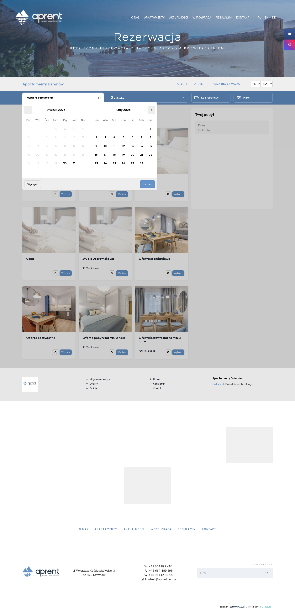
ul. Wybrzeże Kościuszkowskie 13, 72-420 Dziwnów (94, 573)
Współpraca (201, 17)
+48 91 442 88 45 (158, 575)
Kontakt (242, 17)
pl (259, 17)
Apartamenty (154, 17)
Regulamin (224, 17)
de (274, 17)
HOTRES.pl (265, 607)
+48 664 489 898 (158, 570)
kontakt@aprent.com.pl (158, 579)
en (266, 17)
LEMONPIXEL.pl (237, 607)
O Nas (135, 17)
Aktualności (178, 17)
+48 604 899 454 (158, 566)
